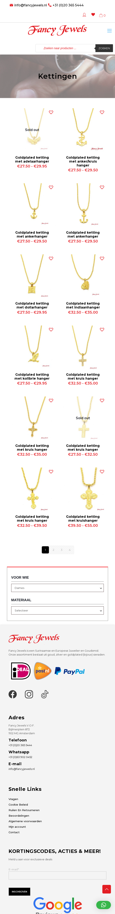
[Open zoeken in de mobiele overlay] (74, 48)
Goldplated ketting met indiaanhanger (83, 305)
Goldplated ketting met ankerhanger (32, 234)
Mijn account (17, 826)
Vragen (13, 799)
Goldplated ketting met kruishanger (83, 518)
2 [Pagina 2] (53, 549)
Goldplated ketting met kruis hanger (83, 376)
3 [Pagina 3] (61, 549)
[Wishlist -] (92, 17)
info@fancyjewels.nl (30, 5)
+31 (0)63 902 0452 (20, 757)
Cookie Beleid (18, 804)
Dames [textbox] (19, 588)
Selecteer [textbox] (21, 610)
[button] (50, 111)
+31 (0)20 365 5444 (68, 5)
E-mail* (57, 874)
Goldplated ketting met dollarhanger (32, 305)
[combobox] (57, 588)
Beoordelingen (19, 815)
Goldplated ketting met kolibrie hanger (32, 376)
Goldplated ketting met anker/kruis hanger (83, 161)
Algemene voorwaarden (25, 821)
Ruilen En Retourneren (24, 810)
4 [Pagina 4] (70, 549)
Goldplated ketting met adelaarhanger (32, 159)
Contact (14, 832)
